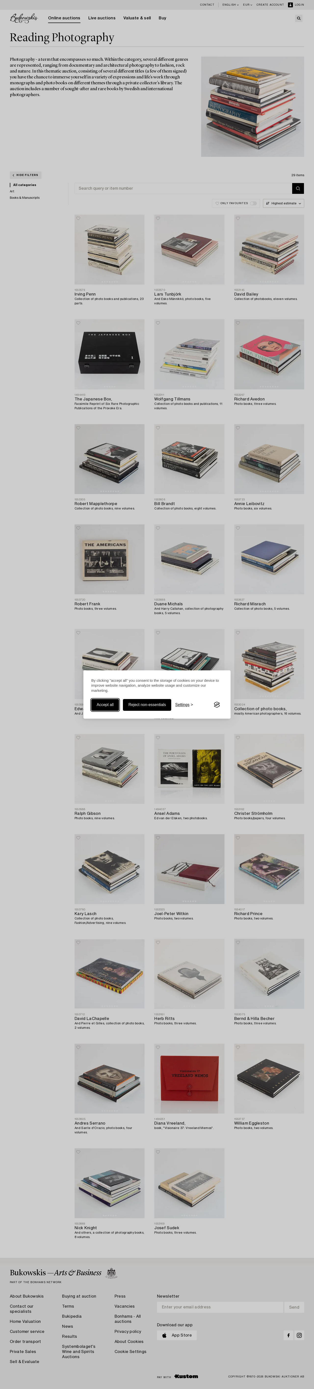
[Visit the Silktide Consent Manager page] (217, 705)
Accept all (105, 705)
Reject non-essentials (147, 705)
